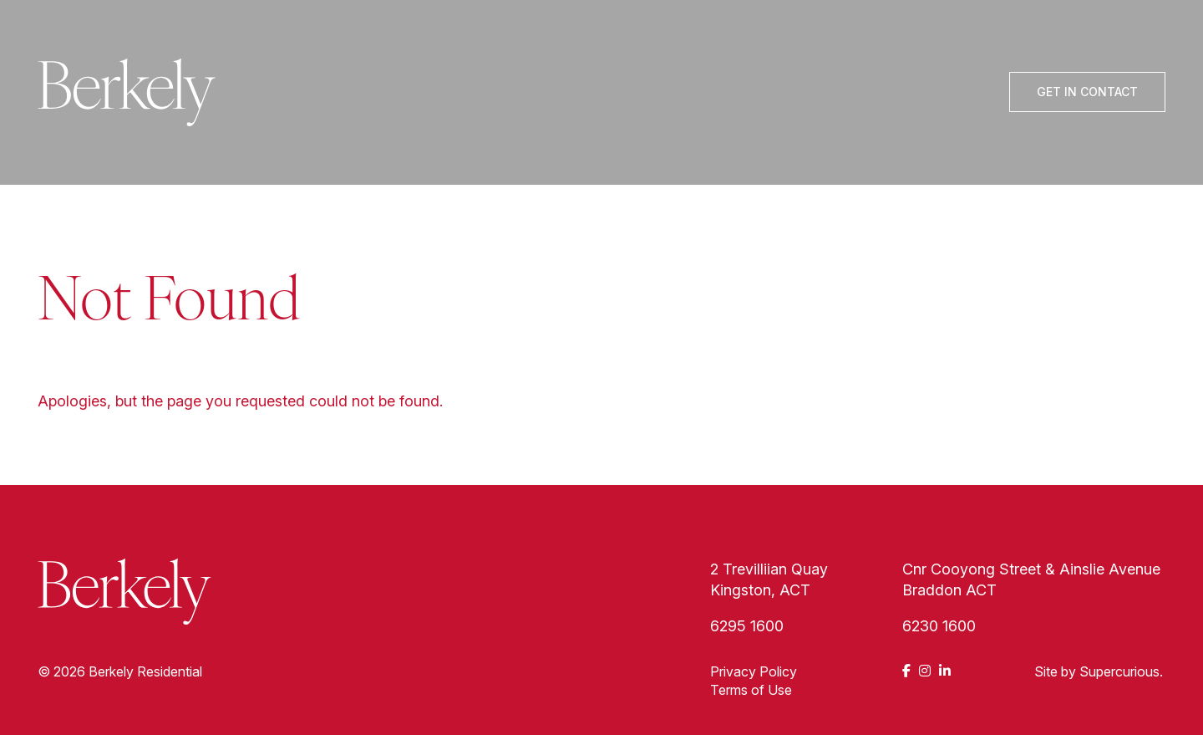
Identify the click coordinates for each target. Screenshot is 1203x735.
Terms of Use (751, 689)
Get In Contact (1087, 91)
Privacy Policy (753, 671)
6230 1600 (939, 626)
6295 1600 (747, 626)
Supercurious (1119, 671)
